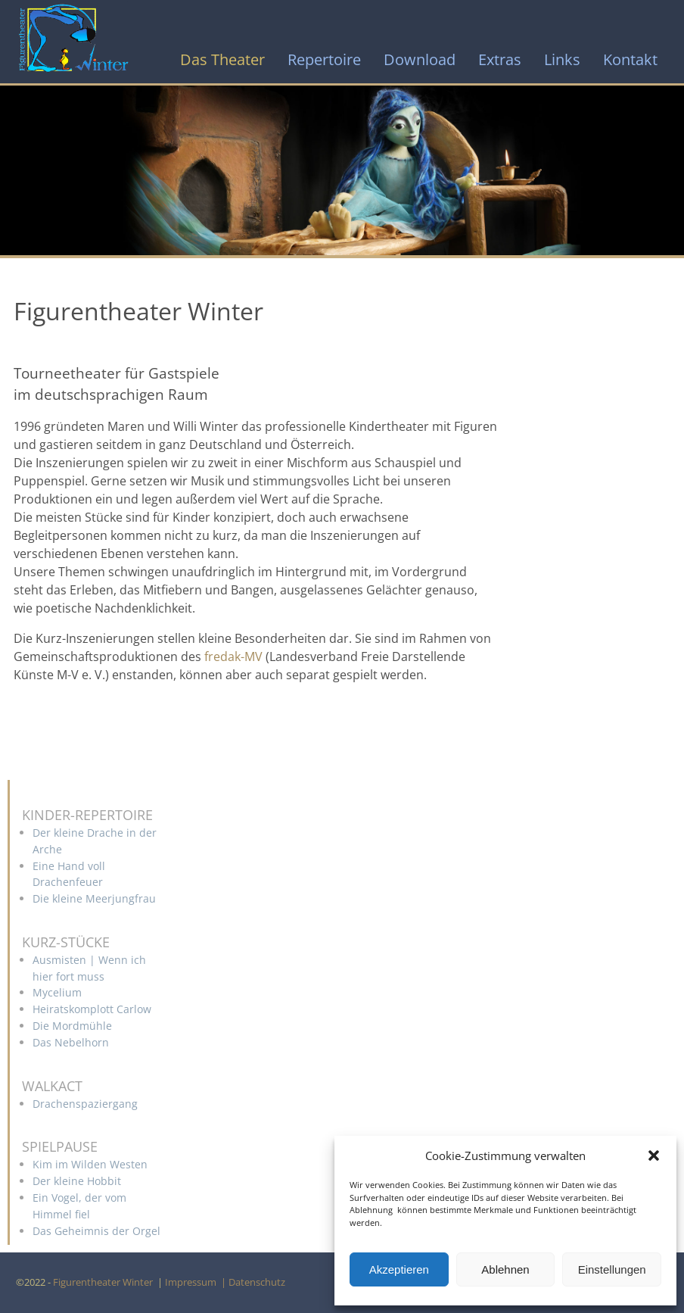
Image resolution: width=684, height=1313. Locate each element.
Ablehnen (505, 1269)
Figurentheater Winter (104, 1282)
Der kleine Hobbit (77, 1181)
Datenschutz (259, 1282)
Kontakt (630, 59)
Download (419, 59)
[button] (653, 1155)
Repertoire (324, 59)
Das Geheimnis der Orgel (96, 1231)
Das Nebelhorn (71, 1042)
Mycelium (57, 992)
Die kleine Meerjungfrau (94, 898)
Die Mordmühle (72, 1025)
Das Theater (222, 59)
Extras (499, 59)
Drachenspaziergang (85, 1103)
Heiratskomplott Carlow (92, 1009)
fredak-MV (233, 656)
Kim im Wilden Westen (90, 1164)
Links (562, 59)
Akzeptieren (399, 1269)
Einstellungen (612, 1269)
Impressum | (197, 1282)
